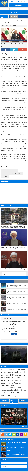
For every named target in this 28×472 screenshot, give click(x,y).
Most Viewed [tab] (20, 281)
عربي (12, 1)
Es (24, 1)
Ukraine (12, 393)
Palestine (17, 383)
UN (16, 393)
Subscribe (24, 469)
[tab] (14, 318)
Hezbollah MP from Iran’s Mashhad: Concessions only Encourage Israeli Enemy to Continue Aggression (16, 309)
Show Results (14, 336)
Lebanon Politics (13, 380)
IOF (9, 375)
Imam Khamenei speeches (7, 439)
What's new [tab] (7, 281)
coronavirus (13, 369)
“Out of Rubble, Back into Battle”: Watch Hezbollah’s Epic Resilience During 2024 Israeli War (16, 297)
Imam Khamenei (4, 375)
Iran (12, 374)
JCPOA (18, 377)
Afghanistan (3, 369)
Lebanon (5, 43)
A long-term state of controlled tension (12, 331)
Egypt (25, 369)
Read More (24, 426)
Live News (11, 43)
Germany (11, 372)
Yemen (3, 395)
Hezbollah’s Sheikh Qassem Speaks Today (16, 303)
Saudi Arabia (4, 388)
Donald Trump (20, 369)
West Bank (22, 393)
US (18, 392)
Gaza (8, 372)
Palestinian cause (8, 386)
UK (9, 393)
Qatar (16, 385)
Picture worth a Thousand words (9, 343)
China (8, 369)
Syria (13, 390)
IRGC (2, 377)
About (5, 8)
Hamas (15, 372)
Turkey (6, 393)
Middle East (18, 43)
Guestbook (22, 400)
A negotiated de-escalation (9, 326)
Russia (20, 386)
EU (2, 372)
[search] (13, 274)
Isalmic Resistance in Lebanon (9, 170)
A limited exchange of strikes (10, 328)
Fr (18, 1)
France (4, 372)
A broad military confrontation (10, 330)
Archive (23, 8)
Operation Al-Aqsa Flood (7, 383)
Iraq (24, 375)
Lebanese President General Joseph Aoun (12, 173)
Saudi (24, 385)
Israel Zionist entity (13, 377)
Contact (14, 8)
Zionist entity (11, 395)
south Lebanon (8, 390)
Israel (8, 377)
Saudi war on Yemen (15, 388)
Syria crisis (18, 390)
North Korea (19, 380)
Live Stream (4, 400)
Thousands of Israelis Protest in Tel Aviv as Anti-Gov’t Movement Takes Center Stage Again (16, 291)
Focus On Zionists (5, 405)
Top (2, 46)
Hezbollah (21, 372)
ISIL (5, 377)
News (23, 43)
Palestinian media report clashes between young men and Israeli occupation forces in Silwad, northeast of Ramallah (16, 285)
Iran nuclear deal (18, 375)
